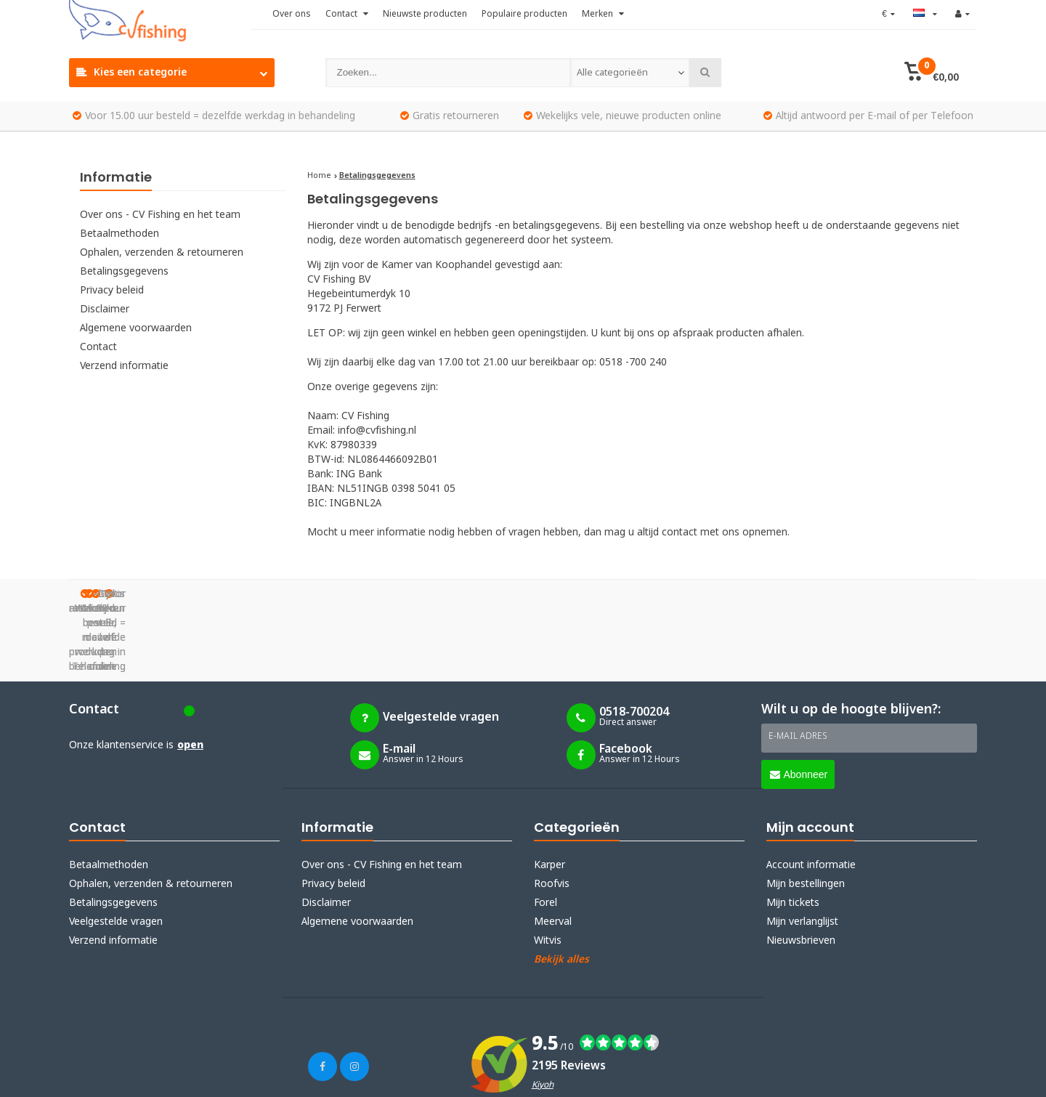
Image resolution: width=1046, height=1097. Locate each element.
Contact (346, 14)
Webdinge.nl (334, 1076)
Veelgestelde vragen (116, 849)
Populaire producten (524, 14)
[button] (931, 73)
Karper (549, 792)
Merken (603, 14)
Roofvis (551, 811)
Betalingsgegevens (124, 271)
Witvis (547, 868)
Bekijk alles (561, 887)
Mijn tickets (792, 830)
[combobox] (629, 72)
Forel (545, 830)
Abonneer (799, 702)
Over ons (291, 14)
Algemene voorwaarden (136, 328)
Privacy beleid (112, 290)
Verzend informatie (124, 366)
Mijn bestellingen (805, 811)
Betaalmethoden (119, 233)
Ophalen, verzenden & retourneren (161, 252)
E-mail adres (798, 664)
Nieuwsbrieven (800, 868)
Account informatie (811, 792)
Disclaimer (104, 309)
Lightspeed (221, 1076)
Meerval (553, 849)
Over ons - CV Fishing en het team (160, 215)
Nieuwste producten (425, 14)
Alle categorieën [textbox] (612, 73)
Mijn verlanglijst (802, 849)
